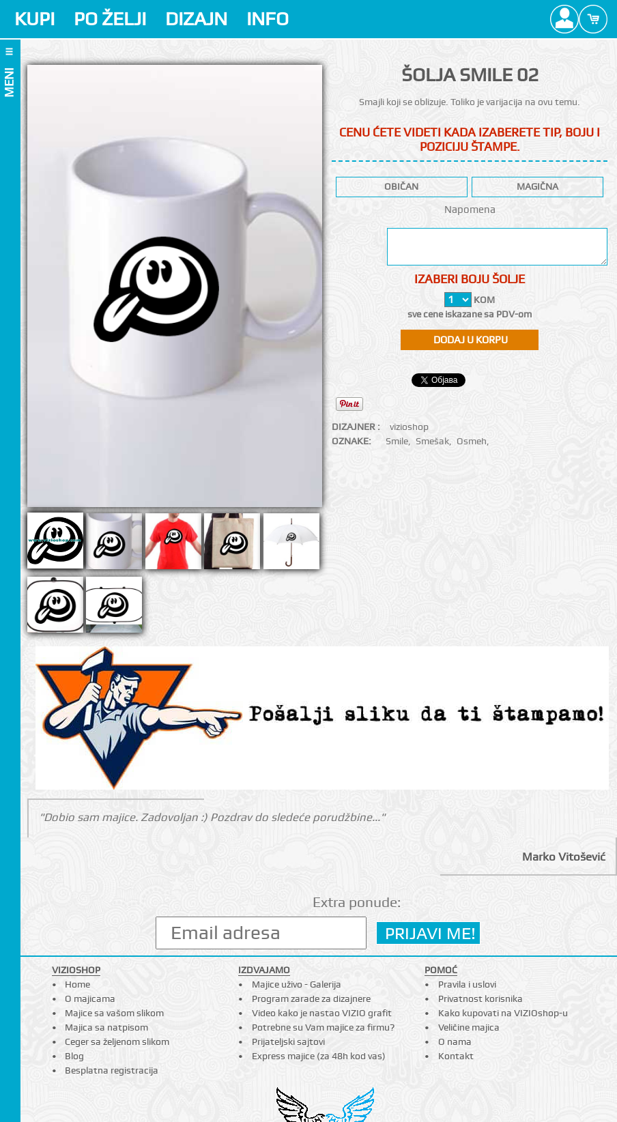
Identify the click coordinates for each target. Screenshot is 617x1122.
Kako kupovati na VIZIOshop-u (503, 1012)
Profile (564, 19)
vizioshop (409, 426)
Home (77, 984)
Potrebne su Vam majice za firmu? (323, 1027)
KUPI (34, 19)
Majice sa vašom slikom (114, 1012)
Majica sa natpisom (106, 1027)
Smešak (432, 440)
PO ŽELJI (110, 19)
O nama (455, 1041)
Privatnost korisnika (480, 998)
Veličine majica (469, 1027)
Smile (397, 440)
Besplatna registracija (111, 1070)
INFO (267, 19)
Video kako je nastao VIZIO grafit (322, 1012)
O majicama (90, 998)
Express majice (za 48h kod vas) (319, 1055)
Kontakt (456, 1055)
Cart (593, 19)
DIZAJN (196, 19)
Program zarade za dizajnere (311, 998)
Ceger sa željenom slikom (117, 1041)
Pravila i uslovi (467, 984)
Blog (74, 1055)
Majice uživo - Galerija (296, 984)
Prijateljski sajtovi (288, 1041)
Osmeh (472, 440)
